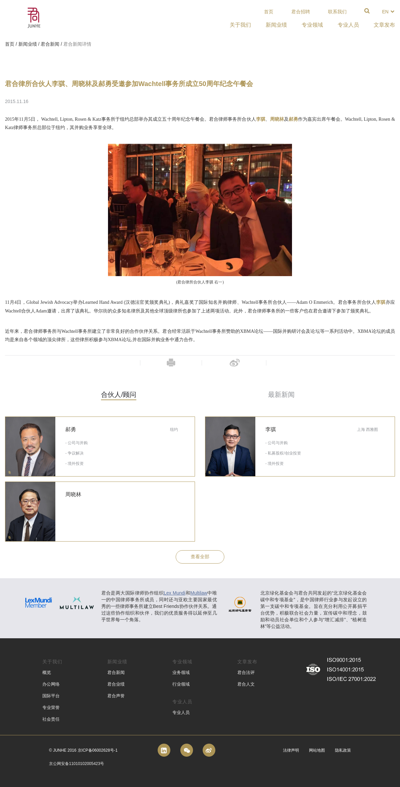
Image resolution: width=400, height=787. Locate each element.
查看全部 (200, 556)
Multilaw (198, 593)
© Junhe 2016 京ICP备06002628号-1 (83, 750)
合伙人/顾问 (118, 394)
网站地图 (317, 750)
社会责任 (51, 719)
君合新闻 (50, 44)
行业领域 (181, 684)
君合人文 (246, 684)
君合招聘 (300, 11)
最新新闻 (281, 394)
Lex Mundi (174, 593)
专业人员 (181, 712)
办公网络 (51, 684)
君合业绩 (116, 684)
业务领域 (181, 672)
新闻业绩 (27, 44)
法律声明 (291, 750)
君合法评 (246, 672)
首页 (268, 11)
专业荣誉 (51, 707)
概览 (46, 672)
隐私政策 (343, 750)
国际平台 (51, 695)
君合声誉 (116, 695)
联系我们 (337, 11)
